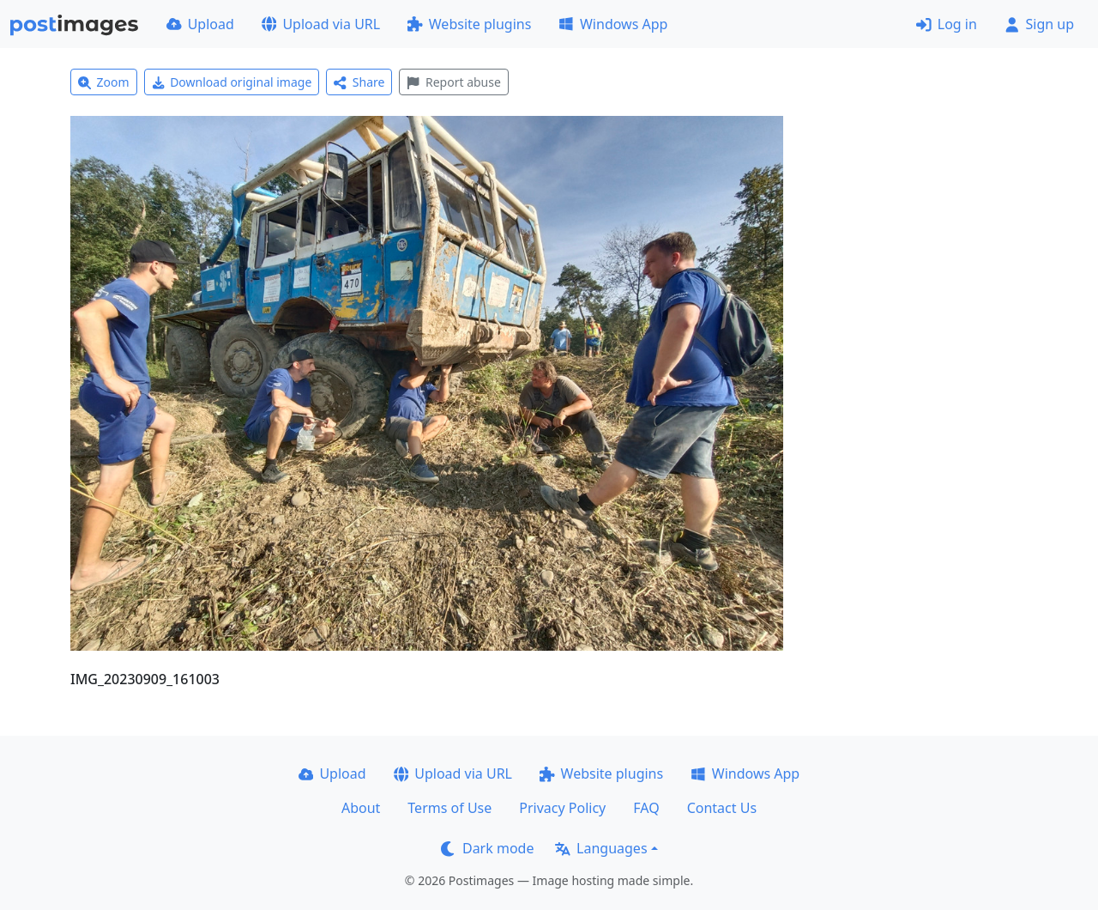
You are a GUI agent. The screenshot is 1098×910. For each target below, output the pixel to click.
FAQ (646, 807)
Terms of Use (449, 807)
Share (359, 82)
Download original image (232, 82)
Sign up (1039, 24)
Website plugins (469, 24)
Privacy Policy (562, 807)
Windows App (612, 24)
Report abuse (453, 82)
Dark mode (487, 848)
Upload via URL (321, 24)
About (360, 807)
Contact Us (722, 807)
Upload (200, 24)
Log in (946, 24)
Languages (601, 848)
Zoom (104, 82)
